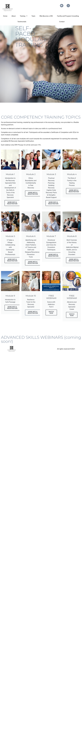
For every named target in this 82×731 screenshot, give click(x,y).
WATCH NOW (51, 312)
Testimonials (21, 22)
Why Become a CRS (46, 16)
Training (23, 16)
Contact (62, 22)
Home (5, 16)
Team (33, 16)
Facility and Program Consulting (68, 16)
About (14, 16)
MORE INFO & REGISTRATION (12, 203)
